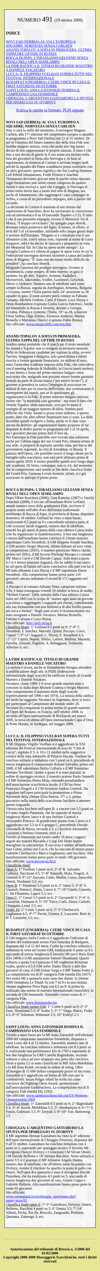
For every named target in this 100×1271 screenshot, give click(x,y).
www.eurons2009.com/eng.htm (48, 324)
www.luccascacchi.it (41, 861)
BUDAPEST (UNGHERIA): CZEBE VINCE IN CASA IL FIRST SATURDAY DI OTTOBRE (48, 84)
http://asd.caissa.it (39, 623)
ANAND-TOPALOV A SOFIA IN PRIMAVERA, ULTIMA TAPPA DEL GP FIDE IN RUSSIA (49, 52)
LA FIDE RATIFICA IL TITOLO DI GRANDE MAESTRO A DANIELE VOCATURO (42, 661)
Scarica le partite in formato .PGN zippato (50, 110)
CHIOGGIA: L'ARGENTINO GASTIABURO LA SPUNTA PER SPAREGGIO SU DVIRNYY (49, 100)
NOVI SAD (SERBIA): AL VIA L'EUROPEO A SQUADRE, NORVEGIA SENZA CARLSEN (41, 44)
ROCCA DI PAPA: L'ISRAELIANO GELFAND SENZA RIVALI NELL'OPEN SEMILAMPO (47, 60)
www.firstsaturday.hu (41, 1002)
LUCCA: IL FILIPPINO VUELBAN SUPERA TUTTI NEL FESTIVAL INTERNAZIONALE (49, 76)
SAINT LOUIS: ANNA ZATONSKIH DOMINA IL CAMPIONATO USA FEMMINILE (43, 92)
